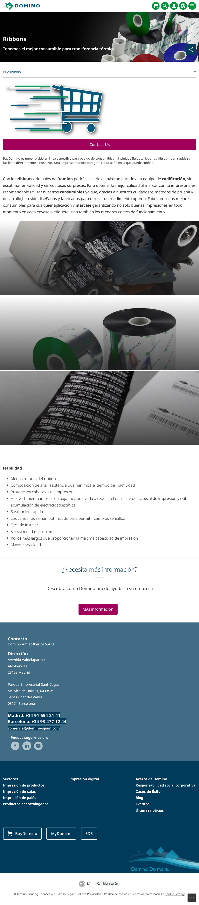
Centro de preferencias (147, 894)
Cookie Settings (175, 894)
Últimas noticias (150, 810)
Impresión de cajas (19, 791)
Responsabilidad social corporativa (166, 785)
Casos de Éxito (148, 791)
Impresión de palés (19, 797)
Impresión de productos (24, 785)
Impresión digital (84, 779)
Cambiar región (107, 883)
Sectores (10, 779)
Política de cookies (116, 894)
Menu (193, 896)
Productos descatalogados (25, 803)
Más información (98, 609)
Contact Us (99, 144)
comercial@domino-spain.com (34, 728)
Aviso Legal (66, 894)
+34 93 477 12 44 (48, 721)
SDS (89, 833)
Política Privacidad (89, 894)
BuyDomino (22, 833)
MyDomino (61, 833)
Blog (139, 797)
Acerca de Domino (151, 779)
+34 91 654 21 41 (42, 715)
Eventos (142, 803)
